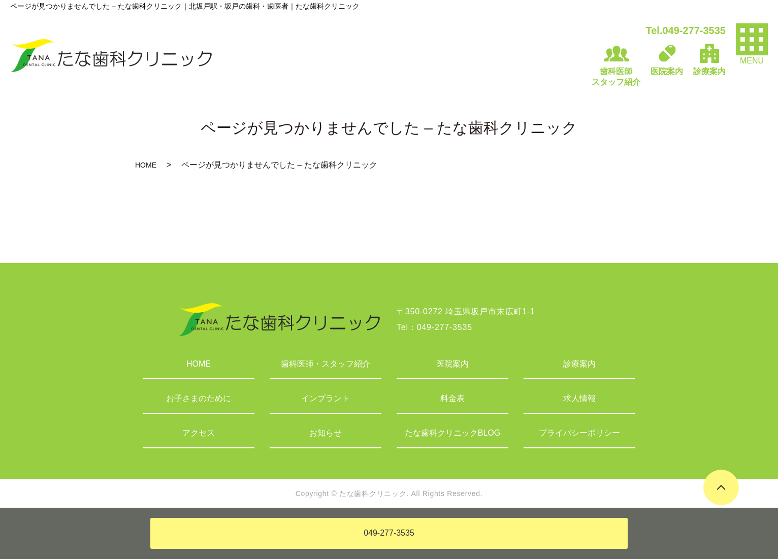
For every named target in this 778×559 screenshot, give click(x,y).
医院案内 (452, 363)
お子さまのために (198, 398)
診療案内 (579, 363)
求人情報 (579, 398)
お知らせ (325, 433)
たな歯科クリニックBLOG (452, 433)
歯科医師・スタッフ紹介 (325, 363)
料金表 (452, 398)
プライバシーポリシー (579, 433)
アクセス (198, 433)
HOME (145, 165)
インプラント (325, 398)
